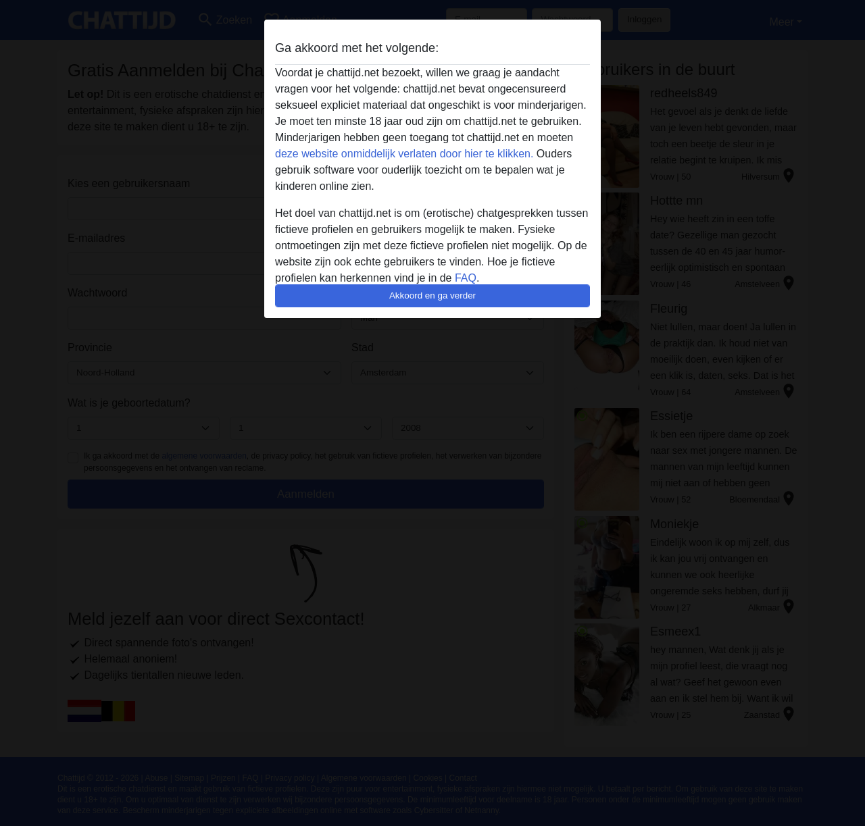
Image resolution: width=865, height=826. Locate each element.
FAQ (465, 278)
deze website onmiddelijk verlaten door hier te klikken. (404, 153)
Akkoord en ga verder (432, 295)
